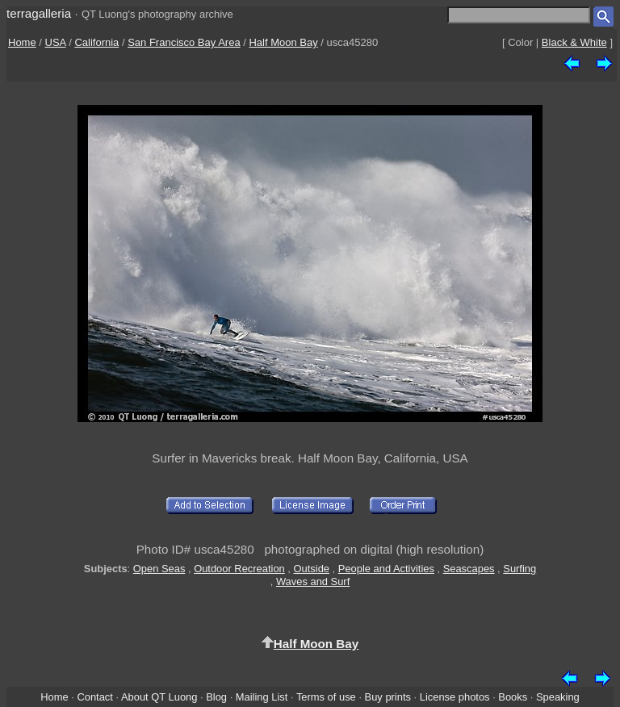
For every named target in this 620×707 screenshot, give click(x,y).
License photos (455, 697)
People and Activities (386, 569)
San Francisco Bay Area (184, 42)
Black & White (574, 42)
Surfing (519, 569)
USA (55, 42)
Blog (216, 697)
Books (512, 697)
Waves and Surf (313, 581)
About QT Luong (159, 697)
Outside (311, 569)
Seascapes (469, 569)
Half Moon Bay (283, 42)
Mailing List (262, 697)
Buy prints (388, 697)
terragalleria (38, 13)
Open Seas (159, 569)
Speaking (558, 697)
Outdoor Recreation (239, 569)
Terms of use (326, 697)
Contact (94, 697)
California (96, 42)
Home (22, 42)
